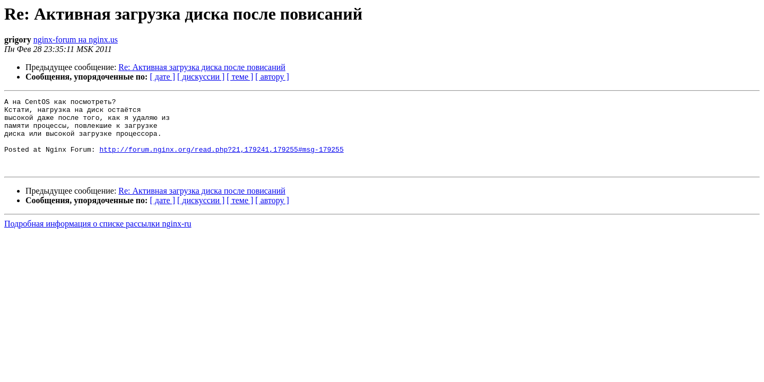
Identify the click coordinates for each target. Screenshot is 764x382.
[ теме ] (240, 76)
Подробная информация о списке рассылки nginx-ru (98, 237)
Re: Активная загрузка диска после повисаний (201, 67)
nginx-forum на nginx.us (75, 39)
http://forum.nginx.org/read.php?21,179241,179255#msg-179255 (221, 160)
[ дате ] (162, 76)
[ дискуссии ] (200, 76)
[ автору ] (272, 76)
